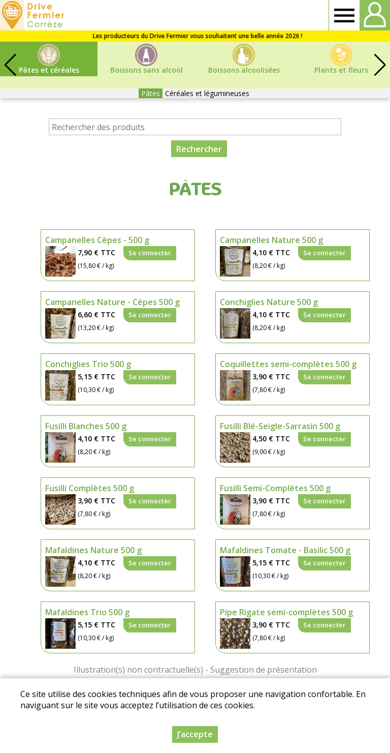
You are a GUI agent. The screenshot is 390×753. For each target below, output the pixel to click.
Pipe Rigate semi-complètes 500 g (286, 612)
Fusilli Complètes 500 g (89, 488)
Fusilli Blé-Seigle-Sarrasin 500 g (280, 426)
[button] (380, 65)
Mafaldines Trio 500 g (87, 612)
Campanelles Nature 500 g (271, 240)
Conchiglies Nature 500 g (269, 302)
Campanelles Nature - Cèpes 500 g (112, 302)
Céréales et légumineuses (207, 93)
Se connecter (149, 252)
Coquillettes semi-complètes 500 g (288, 364)
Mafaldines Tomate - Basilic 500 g (285, 550)
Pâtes (150, 93)
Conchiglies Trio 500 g (88, 364)
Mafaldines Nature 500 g (93, 550)
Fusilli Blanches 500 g (85, 426)
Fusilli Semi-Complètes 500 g (275, 488)
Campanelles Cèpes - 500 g (97, 240)
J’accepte (195, 734)
